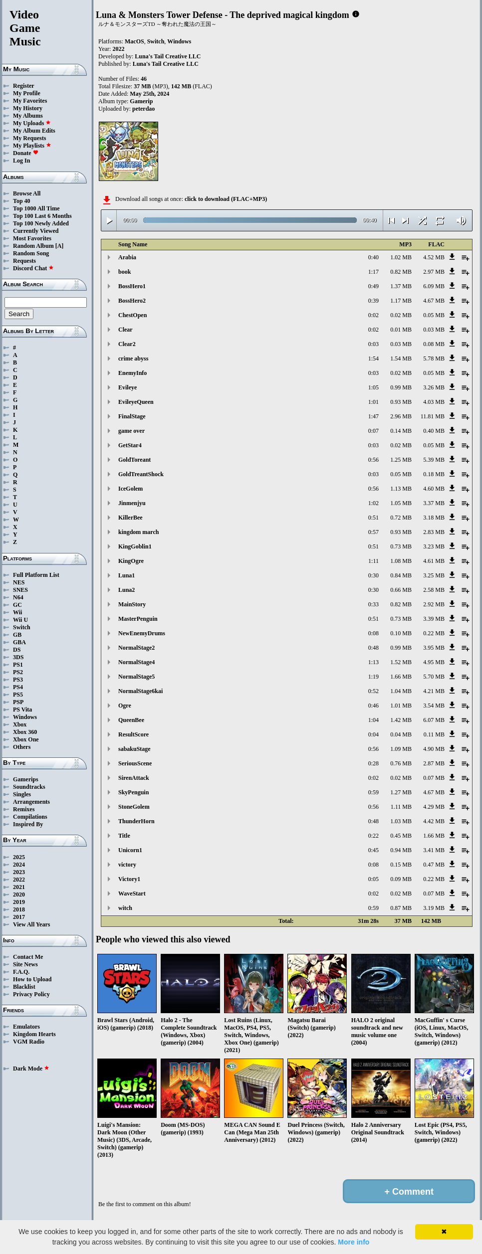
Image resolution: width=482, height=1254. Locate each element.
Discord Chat (33, 268)
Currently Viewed (35, 230)
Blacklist (24, 986)
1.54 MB (401, 358)
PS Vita (22, 709)
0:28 (373, 763)
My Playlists (32, 145)
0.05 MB (434, 315)
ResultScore (133, 734)
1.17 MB (401, 300)
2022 (19, 879)
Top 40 (21, 200)
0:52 (373, 691)
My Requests (29, 138)
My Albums (28, 115)
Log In (21, 160)
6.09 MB (434, 286)
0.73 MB (401, 546)
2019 (19, 901)
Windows (25, 717)
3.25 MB (434, 575)
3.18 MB (434, 517)
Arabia (127, 257)
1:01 (373, 401)
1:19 (373, 676)
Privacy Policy (31, 994)
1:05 (373, 387)
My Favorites (30, 100)
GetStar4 (130, 445)
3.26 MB (434, 387)
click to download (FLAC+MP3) (226, 198)
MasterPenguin (138, 618)
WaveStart (132, 893)
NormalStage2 (136, 647)
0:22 (373, 835)
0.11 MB (434, 734)
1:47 (373, 416)
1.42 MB (401, 720)
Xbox (19, 724)
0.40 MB (434, 430)
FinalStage (132, 416)
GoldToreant (134, 459)
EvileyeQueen (136, 401)
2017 (19, 916)
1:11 (373, 560)
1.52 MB (401, 662)
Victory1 (129, 879)
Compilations (30, 816)
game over (131, 430)
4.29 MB (434, 806)
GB (17, 634)
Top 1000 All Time (36, 208)
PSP (18, 702)
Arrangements (31, 801)
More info (353, 1242)
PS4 (18, 687)
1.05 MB (401, 503)
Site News (25, 964)
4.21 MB (434, 691)
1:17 (373, 271)
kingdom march (138, 532)
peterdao (143, 108)
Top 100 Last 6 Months (42, 215)
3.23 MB (434, 546)
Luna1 (126, 575)
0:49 (373, 286)
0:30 (373, 575)
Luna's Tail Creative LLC (168, 56)
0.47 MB (434, 864)
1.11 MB (401, 806)
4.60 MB (434, 488)
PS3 (18, 679)
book (124, 271)
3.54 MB (434, 705)
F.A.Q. (21, 971)
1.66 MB (401, 676)
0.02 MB (401, 315)
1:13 (373, 662)
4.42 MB (434, 821)
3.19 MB (434, 907)
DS (16, 649)
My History (27, 108)
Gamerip (141, 101)
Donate (25, 153)
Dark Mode (31, 1068)
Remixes (23, 809)
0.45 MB (401, 835)
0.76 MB (401, 763)
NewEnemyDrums (141, 633)
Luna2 (126, 589)
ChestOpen (132, 315)
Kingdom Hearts (34, 1034)
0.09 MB (401, 879)
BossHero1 (132, 286)
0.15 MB (401, 864)
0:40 (373, 257)
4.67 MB (434, 300)
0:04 (373, 734)
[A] (59, 245)
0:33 (373, 604)
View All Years (31, 924)
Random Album (33, 245)
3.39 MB (434, 618)
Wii (17, 612)
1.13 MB (401, 488)
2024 (19, 864)
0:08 (373, 633)
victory (127, 864)
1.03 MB (401, 821)
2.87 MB (434, 763)
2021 (19, 887)
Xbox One (26, 739)
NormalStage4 (136, 662)
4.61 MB (434, 560)
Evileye (127, 387)
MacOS (134, 41)
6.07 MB (434, 720)
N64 (18, 597)
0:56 (373, 459)
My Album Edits (34, 130)
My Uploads (32, 123)
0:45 (373, 850)
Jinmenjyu (132, 503)
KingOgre (131, 560)
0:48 (373, 647)
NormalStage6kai (140, 691)
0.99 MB (401, 387)
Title (124, 835)
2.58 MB (434, 589)
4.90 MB (434, 748)
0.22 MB (434, 633)
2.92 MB (434, 604)
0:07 (373, 430)
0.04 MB (401, 734)
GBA (19, 642)
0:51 (373, 517)
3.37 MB (434, 503)
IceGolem (130, 488)
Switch (21, 627)
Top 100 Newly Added (41, 223)
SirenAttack (133, 777)
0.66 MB (401, 589)
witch (125, 907)
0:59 (373, 792)
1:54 (373, 358)
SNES (20, 589)
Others (21, 746)
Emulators (26, 1026)
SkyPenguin (133, 792)
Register (23, 85)
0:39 (373, 300)
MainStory (132, 604)
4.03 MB (434, 401)
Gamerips (25, 779)
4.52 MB (434, 257)
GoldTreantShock (141, 474)
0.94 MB (401, 850)
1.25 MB (401, 459)
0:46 (373, 705)
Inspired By (28, 824)
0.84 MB (401, 575)
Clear (125, 329)
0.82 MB (401, 271)
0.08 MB (434, 344)
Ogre (124, 705)
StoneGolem (134, 806)
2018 (19, 909)
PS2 (18, 672)
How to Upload (32, 979)
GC (17, 604)
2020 (19, 894)
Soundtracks (29, 786)
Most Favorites (32, 238)
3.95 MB (434, 647)
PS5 (18, 694)
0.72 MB (401, 517)
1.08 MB (401, 560)
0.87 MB (401, 907)
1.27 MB (401, 792)
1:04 (373, 720)
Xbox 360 (25, 731)
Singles (22, 794)
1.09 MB (401, 748)
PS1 (18, 664)
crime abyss (133, 358)
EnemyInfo (132, 372)
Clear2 (127, 344)
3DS (18, 657)
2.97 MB (434, 271)
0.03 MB (434, 329)
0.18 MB (434, 474)
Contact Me (28, 956)
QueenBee (131, 720)
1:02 (373, 503)
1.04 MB (401, 691)
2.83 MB (434, 532)
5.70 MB (434, 676)
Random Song (31, 253)
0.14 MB (401, 430)
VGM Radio (28, 1041)
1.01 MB (401, 705)
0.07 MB (434, 777)
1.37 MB (401, 286)
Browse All (26, 193)
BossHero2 (132, 300)
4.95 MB (434, 662)
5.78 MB (434, 358)
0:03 (373, 344)
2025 (19, 857)
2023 (19, 872)
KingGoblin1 (135, 546)
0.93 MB (401, 401)
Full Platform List (36, 574)
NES (18, 582)
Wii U (20, 619)
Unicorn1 (130, 850)
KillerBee (130, 517)
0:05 (373, 879)
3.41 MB (434, 850)
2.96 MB (401, 416)
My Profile (26, 93)
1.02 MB (401, 257)
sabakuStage (134, 748)
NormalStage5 (136, 676)
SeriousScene (135, 763)
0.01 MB (401, 329)
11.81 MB (433, 416)
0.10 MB (401, 633)
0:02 (373, 315)
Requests (24, 260)
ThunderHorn (136, 821)
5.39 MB (434, 459)
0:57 (373, 532)
